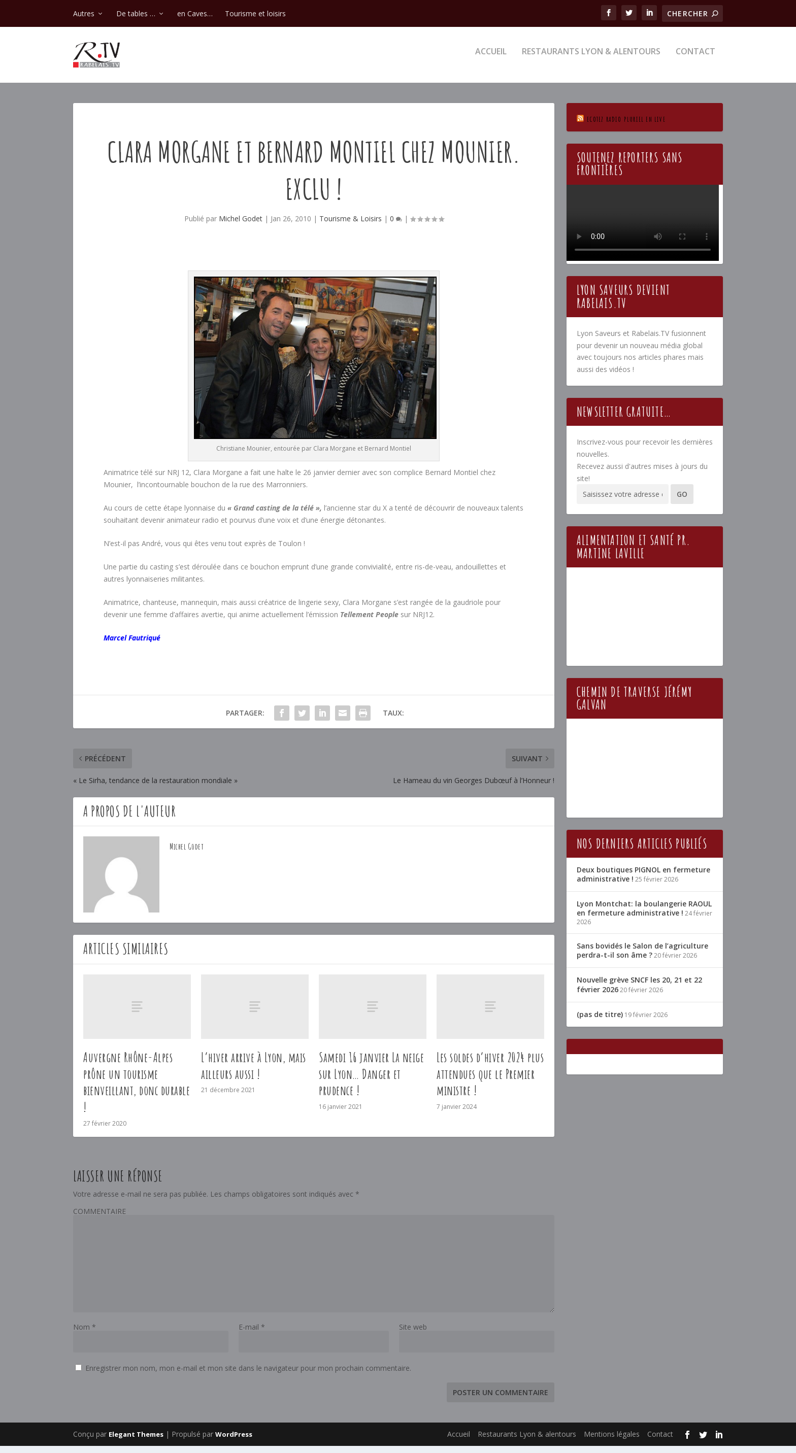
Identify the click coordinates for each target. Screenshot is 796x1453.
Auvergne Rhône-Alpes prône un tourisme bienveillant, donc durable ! (136, 1089)
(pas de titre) (600, 1021)
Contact (695, 59)
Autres (83, 13)
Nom (84, 1334)
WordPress (233, 1441)
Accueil (491, 59)
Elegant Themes (136, 1441)
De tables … (135, 13)
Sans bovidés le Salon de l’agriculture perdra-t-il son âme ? (642, 957)
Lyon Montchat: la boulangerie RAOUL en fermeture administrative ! (644, 915)
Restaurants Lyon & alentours (591, 59)
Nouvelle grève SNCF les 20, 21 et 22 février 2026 (639, 991)
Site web (413, 1334)
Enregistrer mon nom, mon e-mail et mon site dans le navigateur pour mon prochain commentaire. (248, 1375)
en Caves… (195, 13)
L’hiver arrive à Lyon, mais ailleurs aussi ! (253, 1072)
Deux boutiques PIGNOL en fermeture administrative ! (643, 881)
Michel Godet (240, 225)
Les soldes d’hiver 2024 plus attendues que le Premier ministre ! (490, 1081)
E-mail (252, 1334)
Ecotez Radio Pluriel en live (626, 126)
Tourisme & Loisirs (350, 225)
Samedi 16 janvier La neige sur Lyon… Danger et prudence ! (371, 1081)
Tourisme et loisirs (255, 13)
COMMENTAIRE (99, 1218)
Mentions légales (612, 1441)
